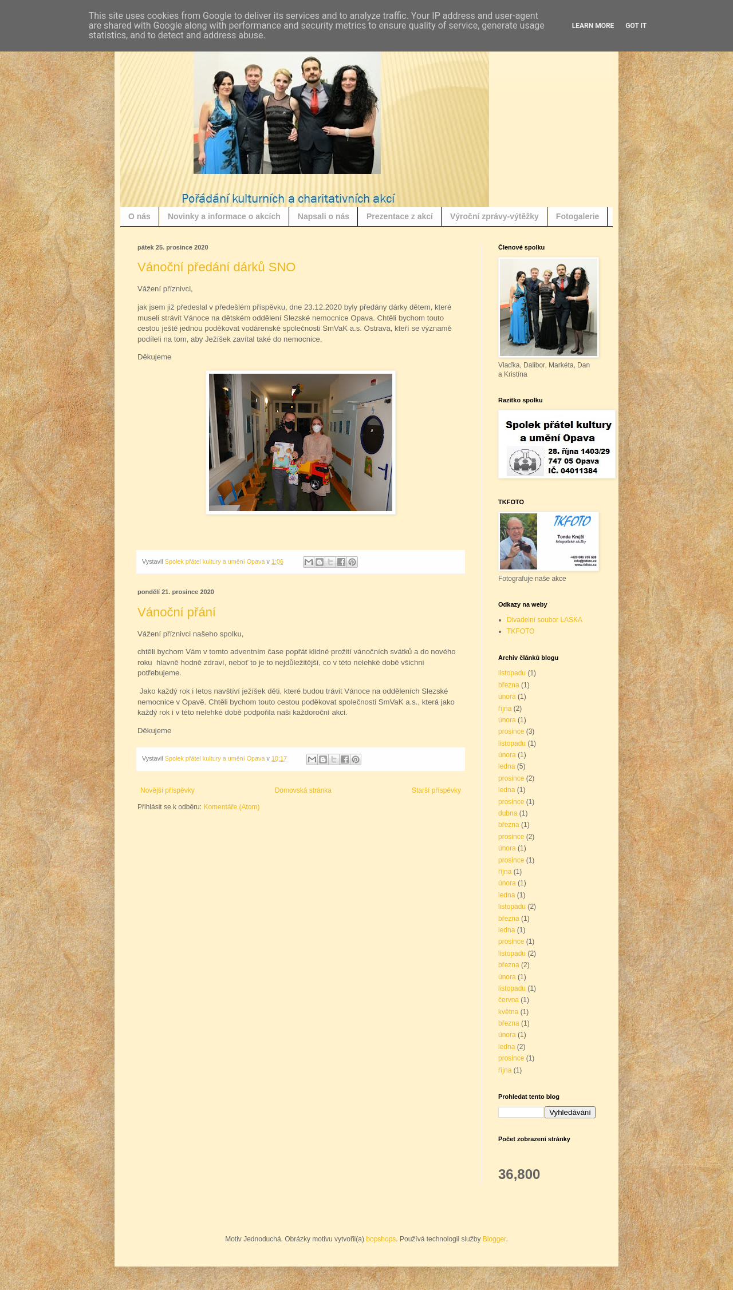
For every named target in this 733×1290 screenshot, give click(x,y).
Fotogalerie (577, 216)
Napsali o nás (323, 216)
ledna (506, 766)
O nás (139, 216)
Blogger (494, 1239)
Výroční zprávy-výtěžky (494, 216)
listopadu (512, 673)
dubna (507, 813)
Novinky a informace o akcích (224, 216)
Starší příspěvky (436, 790)
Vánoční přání (176, 612)
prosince (511, 731)
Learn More (593, 26)
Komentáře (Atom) (231, 807)
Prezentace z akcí (399, 216)
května (508, 1012)
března (508, 685)
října (504, 709)
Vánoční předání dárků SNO (216, 267)
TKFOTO (520, 631)
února (507, 697)
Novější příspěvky (167, 790)
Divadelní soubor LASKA (544, 620)
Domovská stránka (303, 790)
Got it (636, 26)
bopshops (381, 1239)
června (508, 1000)
